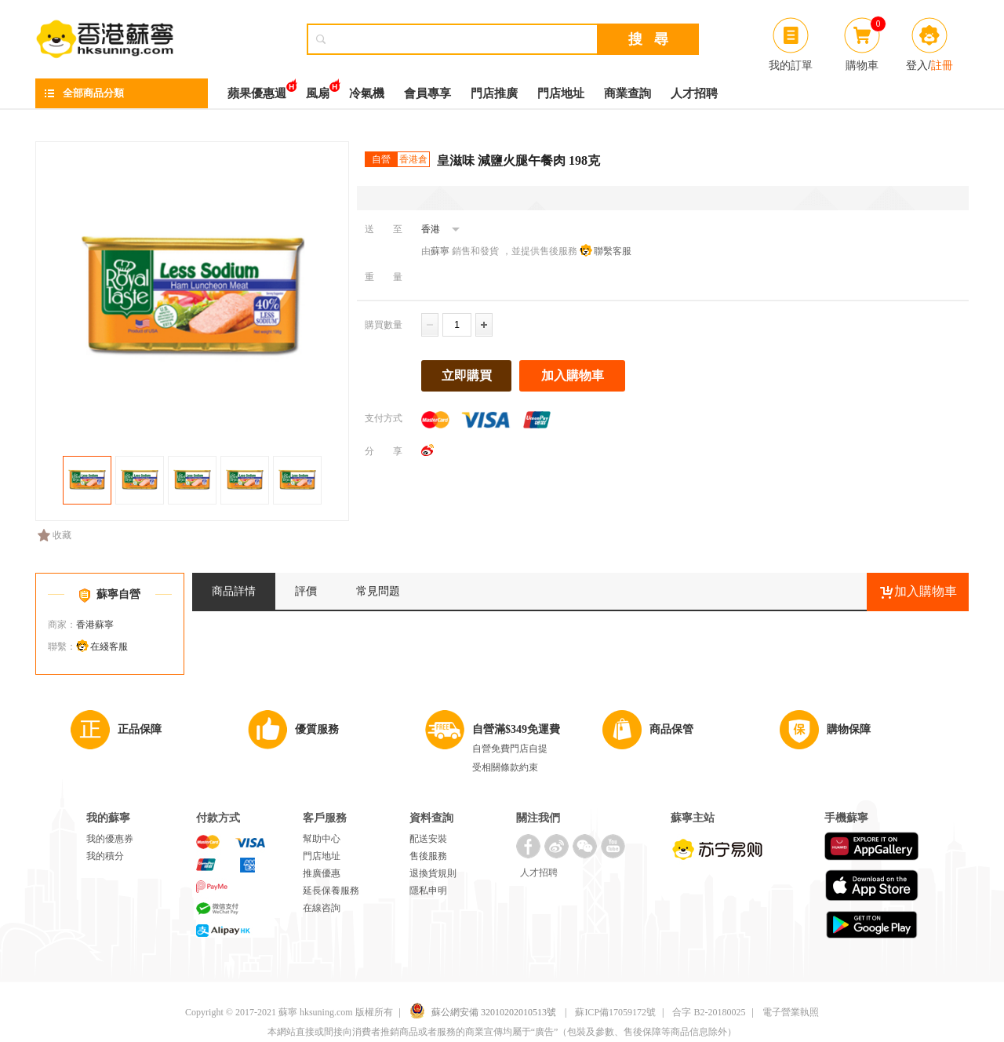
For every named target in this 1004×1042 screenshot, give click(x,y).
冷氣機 (366, 93)
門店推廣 (494, 93)
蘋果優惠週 (256, 89)
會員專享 (427, 93)
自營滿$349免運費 (516, 729)
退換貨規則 (433, 873)
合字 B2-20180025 (708, 1012)
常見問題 (378, 591)
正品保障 (140, 729)
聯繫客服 (612, 251)
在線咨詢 (321, 907)
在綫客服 (109, 646)
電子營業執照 (790, 1012)
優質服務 (317, 729)
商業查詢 (627, 93)
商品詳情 (234, 591)
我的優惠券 (109, 838)
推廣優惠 (321, 873)
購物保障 (849, 729)
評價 (306, 591)
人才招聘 (694, 93)
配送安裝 (428, 838)
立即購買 (467, 375)
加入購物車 (572, 375)
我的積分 (105, 856)
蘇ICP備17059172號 (615, 1012)
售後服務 (428, 856)
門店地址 (560, 93)
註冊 (942, 65)
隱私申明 (428, 890)
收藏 (54, 535)
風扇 (317, 89)
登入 (917, 65)
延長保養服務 (331, 890)
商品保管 (671, 729)
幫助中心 (321, 838)
